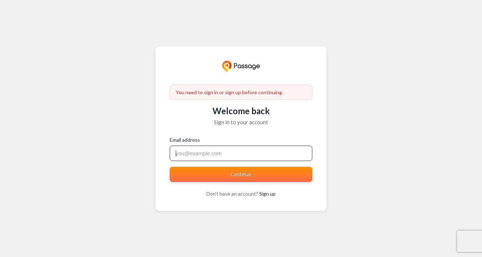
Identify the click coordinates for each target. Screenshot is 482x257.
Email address (185, 140)
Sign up (267, 194)
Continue (241, 174)
